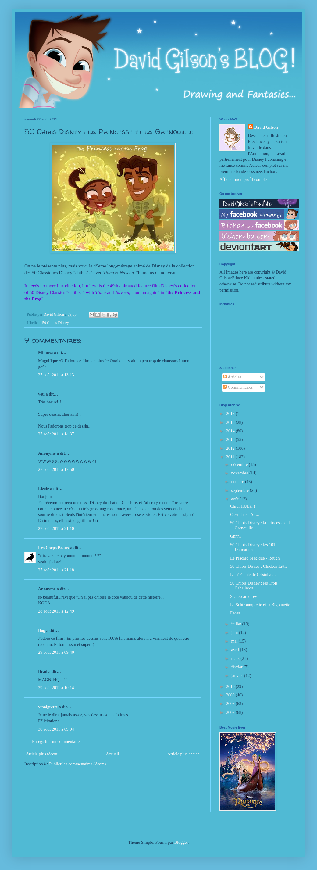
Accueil (112, 754)
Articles (232, 377)
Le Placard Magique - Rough (255, 558)
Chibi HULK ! (242, 506)
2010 (231, 686)
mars (235, 658)
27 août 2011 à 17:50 (56, 469)
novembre (240, 473)
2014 (231, 431)
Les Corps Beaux (53, 548)
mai (235, 641)
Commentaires (238, 387)
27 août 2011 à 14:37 (56, 434)
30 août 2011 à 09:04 (56, 729)
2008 (231, 703)
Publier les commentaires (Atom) (77, 764)
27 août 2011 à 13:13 (56, 375)
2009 (231, 695)
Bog (41, 630)
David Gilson (266, 127)
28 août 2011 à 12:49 (56, 611)
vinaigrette (48, 707)
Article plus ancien (183, 754)
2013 (231, 439)
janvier (237, 675)
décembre (240, 464)
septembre (240, 490)
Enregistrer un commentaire (56, 741)
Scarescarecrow (243, 596)
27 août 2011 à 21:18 (56, 570)
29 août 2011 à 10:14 (56, 688)
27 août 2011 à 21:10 (56, 528)
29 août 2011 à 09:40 (56, 652)
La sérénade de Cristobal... (253, 574)
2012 (231, 448)
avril (235, 649)
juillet (236, 624)
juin (235, 632)
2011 (231, 457)
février (237, 667)
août (235, 499)
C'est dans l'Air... (244, 514)
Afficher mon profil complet (243, 179)
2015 (231, 422)
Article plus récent (41, 754)
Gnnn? (235, 536)
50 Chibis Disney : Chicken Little (259, 566)
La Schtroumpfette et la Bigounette (260, 605)
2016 (231, 413)
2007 (231, 712)
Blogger (181, 842)
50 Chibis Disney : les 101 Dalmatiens (252, 547)
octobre (238, 481)
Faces (235, 613)
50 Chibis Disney (55, 322)
